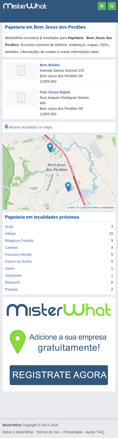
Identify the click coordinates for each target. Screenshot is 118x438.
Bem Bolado (50, 65)
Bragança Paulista (19, 241)
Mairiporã (12, 282)
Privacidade (74, 432)
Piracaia (11, 289)
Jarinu (9, 268)
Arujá (9, 227)
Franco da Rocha (18, 261)
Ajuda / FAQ (94, 432)
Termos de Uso (48, 432)
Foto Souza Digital (55, 92)
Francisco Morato (18, 254)
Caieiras (11, 248)
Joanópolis (13, 275)
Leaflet (71, 207)
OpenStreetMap (89, 207)
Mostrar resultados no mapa (28, 127)
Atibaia (10, 234)
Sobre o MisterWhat (17, 432)
